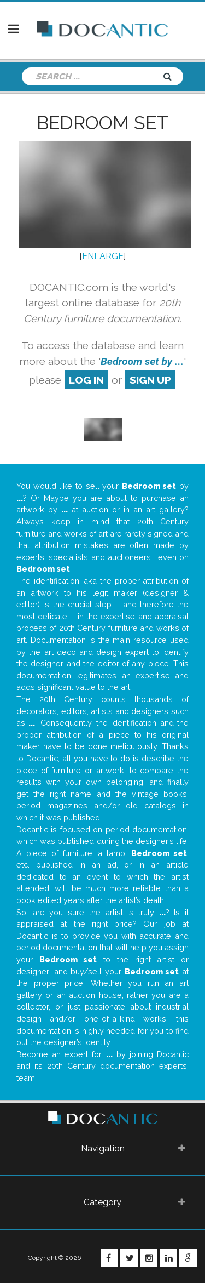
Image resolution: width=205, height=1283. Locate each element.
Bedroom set (102, 123)
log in (86, 380)
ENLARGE (103, 256)
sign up (150, 380)
